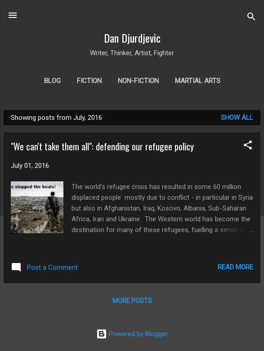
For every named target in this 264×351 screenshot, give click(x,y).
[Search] (251, 18)
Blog (52, 81)
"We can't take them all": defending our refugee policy (102, 146)
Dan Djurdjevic (132, 38)
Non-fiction (138, 81)
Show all (237, 118)
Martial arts (197, 81)
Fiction (89, 81)
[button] (247, 147)
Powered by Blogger (132, 334)
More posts (132, 300)
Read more (235, 267)
